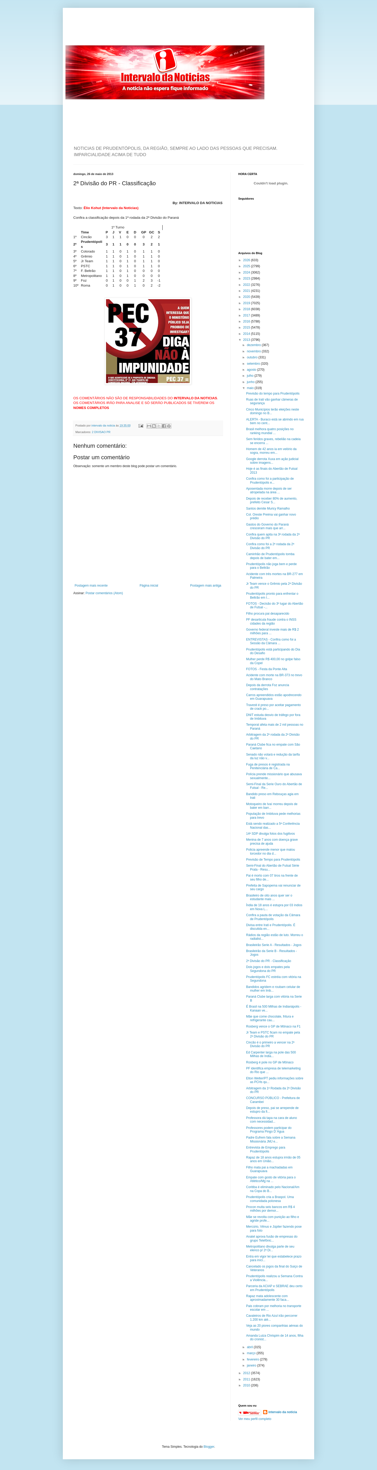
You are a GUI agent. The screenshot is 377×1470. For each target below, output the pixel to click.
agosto (252, 369)
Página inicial (149, 585)
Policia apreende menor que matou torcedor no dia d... (270, 851)
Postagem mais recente (91, 585)
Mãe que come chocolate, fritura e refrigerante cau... (269, 1018)
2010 (247, 1385)
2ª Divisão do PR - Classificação (268, 961)
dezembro (254, 345)
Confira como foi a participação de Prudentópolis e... (270, 480)
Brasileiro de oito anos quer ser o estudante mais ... (269, 897)
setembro (254, 363)
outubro (252, 357)
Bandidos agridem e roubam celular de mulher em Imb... (273, 988)
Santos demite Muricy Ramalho (268, 508)
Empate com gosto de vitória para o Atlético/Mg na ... (271, 1179)
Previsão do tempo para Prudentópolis (273, 393)
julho (250, 376)
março (252, 1353)
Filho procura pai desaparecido (267, 613)
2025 (247, 266)
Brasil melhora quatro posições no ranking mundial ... (269, 431)
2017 (247, 315)
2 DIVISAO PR (101, 432)
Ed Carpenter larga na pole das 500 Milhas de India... (271, 1054)
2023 (247, 278)
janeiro (252, 1365)
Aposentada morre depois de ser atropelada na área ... (269, 490)
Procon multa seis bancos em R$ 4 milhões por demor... (270, 1208)
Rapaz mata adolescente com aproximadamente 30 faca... (267, 1298)
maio (250, 388)
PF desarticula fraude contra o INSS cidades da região (271, 621)
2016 (247, 321)
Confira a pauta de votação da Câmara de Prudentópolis (273, 917)
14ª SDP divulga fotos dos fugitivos (270, 833)
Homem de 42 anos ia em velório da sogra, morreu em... (271, 451)
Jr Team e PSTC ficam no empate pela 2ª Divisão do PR (273, 1034)
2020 (247, 297)
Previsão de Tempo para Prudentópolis (273, 859)
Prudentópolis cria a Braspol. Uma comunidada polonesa (270, 1199)
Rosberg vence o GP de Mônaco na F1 (273, 1026)
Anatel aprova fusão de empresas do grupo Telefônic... (271, 1238)
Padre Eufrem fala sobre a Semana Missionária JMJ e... (270, 1139)
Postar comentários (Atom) (104, 593)
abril (250, 1347)
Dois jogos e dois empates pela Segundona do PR (268, 968)
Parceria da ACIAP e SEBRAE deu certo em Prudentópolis (274, 1288)
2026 (247, 260)
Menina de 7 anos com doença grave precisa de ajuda (272, 841)
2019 (247, 303)
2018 (247, 309)
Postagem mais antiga (205, 585)
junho (251, 382)
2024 (247, 272)
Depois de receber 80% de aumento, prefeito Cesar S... (271, 500)
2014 (247, 334)
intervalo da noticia (103, 425)
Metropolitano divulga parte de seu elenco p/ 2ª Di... (270, 1248)
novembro (254, 351)
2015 (247, 327)
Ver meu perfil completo (254, 1419)
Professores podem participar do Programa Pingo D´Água (268, 1129)
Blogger (209, 1447)
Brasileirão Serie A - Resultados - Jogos (273, 945)
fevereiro (253, 1359)
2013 (247, 340)
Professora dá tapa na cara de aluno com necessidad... (271, 1119)
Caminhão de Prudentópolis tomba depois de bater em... (270, 556)
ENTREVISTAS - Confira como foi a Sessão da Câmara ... (271, 641)
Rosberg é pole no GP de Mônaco (269, 1062)
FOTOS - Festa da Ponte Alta (266, 669)
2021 (247, 291)
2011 (247, 1379)
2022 (247, 285)
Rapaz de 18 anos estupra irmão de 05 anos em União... (273, 1159)
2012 (247, 1373)
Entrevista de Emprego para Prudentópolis (265, 1149)
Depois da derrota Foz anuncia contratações (267, 687)
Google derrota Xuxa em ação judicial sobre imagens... (272, 461)
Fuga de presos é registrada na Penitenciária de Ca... (268, 766)
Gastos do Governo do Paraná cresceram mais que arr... (267, 526)
